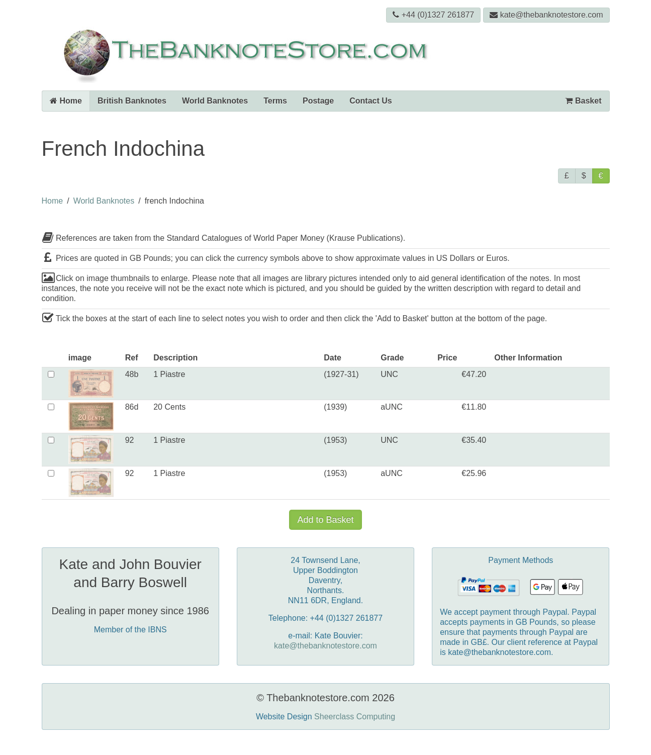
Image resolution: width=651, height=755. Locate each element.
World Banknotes (215, 101)
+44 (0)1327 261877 (434, 15)
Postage (318, 101)
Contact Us (370, 101)
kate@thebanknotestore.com (546, 15)
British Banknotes (132, 101)
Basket (583, 101)
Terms (275, 101)
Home (66, 101)
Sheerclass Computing (354, 716)
